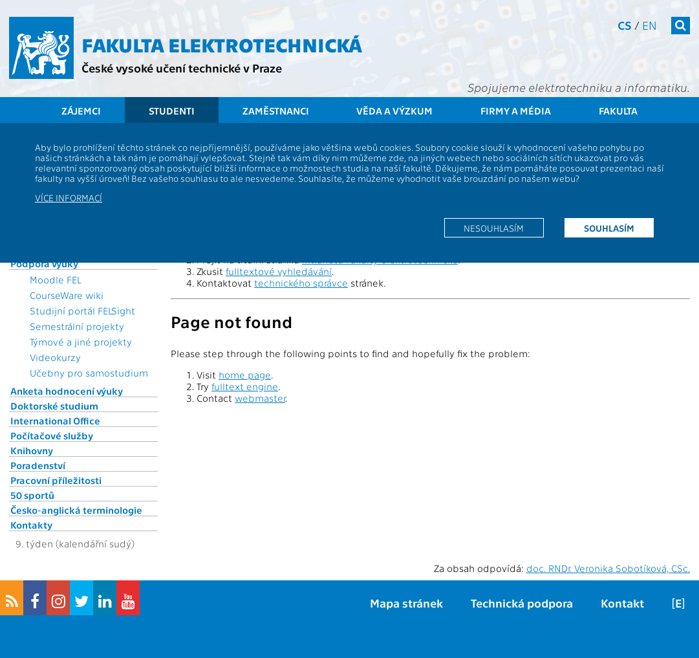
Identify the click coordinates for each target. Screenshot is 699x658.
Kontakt (622, 602)
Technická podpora (522, 602)
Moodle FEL (55, 279)
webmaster (260, 398)
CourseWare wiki (66, 295)
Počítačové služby (51, 435)
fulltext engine (244, 386)
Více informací (68, 197)
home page (245, 374)
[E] (678, 602)
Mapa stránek (406, 602)
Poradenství (37, 465)
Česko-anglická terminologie (76, 510)
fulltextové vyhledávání (279, 271)
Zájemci (81, 110)
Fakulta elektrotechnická (221, 44)
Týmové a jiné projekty (81, 341)
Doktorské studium (54, 405)
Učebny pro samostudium (89, 372)
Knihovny (31, 450)
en (649, 25)
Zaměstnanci (275, 110)
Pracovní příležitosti (56, 480)
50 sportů (32, 495)
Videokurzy (55, 357)
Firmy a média (515, 110)
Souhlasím (609, 228)
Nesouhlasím (494, 228)
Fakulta (618, 110)
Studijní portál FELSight (82, 310)
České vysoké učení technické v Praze (181, 67)
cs (625, 25)
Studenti (172, 110)
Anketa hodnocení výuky (66, 391)
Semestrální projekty (77, 326)
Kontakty (31, 525)
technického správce (301, 283)
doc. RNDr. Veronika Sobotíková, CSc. (608, 568)
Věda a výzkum (394, 110)
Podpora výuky (44, 263)
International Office (55, 420)
